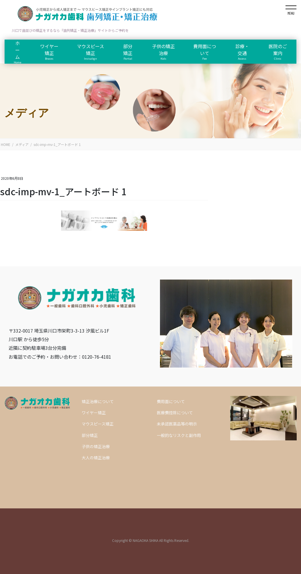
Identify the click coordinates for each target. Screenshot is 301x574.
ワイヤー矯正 (94, 412)
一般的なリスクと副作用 (179, 435)
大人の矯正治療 (96, 457)
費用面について (171, 401)
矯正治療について (98, 401)
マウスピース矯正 (98, 424)
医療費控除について (175, 412)
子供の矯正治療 (96, 446)
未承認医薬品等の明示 (177, 424)
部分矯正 (90, 435)
